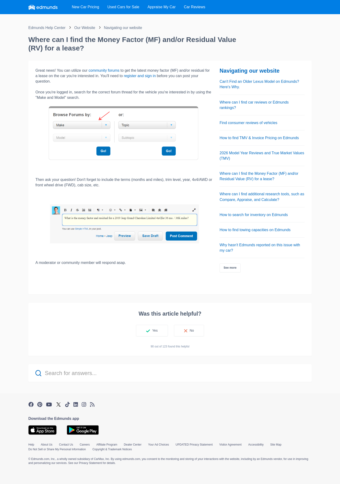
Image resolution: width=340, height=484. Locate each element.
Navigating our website (123, 28)
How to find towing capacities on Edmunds (255, 230)
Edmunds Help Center (46, 28)
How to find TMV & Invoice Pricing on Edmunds (259, 138)
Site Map (275, 444)
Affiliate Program (106, 444)
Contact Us (66, 444)
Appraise (162, 7)
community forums (104, 70)
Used (123, 7)
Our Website (84, 28)
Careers (85, 444)
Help (31, 444)
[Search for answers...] (170, 373)
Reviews (194, 7)
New (85, 7)
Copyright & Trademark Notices (112, 449)
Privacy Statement (90, 463)
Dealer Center (133, 444)
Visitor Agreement (230, 444)
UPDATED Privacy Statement (194, 444)
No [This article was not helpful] (192, 330)
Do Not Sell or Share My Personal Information (57, 449)
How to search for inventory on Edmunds (254, 215)
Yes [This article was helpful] (155, 330)
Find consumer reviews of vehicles (248, 123)
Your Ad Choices (158, 444)
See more (230, 267)
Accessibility (256, 444)
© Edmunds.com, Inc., (42, 459)
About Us (46, 444)
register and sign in (140, 76)
